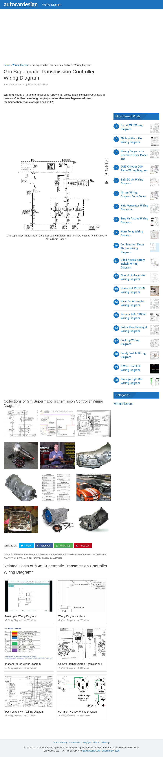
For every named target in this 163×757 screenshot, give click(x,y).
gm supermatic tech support (77, 554)
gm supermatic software (21, 554)
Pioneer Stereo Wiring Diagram (23, 663)
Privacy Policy (60, 742)
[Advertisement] (81, 37)
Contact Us (74, 742)
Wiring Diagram (51, 4)
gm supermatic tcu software (48, 554)
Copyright (86, 742)
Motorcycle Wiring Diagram (20, 616)
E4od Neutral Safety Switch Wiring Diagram (133, 263)
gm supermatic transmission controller (42, 558)
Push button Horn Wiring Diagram (24, 711)
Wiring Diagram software (72, 616)
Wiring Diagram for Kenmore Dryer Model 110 (134, 155)
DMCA (96, 742)
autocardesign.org (91, 751)
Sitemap (105, 742)
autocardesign (21, 4)
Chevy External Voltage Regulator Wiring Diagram (86, 663)
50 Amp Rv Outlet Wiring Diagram (77, 711)
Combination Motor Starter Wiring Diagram (132, 248)
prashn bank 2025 (111, 751)
